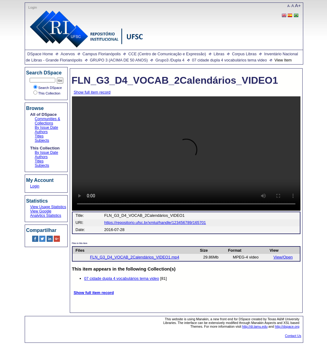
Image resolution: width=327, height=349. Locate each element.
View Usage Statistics (48, 207)
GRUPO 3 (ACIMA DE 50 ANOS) (119, 60)
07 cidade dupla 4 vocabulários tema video (229, 60)
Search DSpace (47, 88)
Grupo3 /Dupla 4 (169, 60)
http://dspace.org (287, 326)
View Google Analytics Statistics (45, 213)
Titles (39, 136)
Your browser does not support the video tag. (186, 153)
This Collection (47, 93)
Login (32, 7)
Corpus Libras (244, 54)
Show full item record (92, 92)
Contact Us (293, 336)
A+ (298, 5)
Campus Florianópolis (101, 54)
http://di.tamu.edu (254, 326)
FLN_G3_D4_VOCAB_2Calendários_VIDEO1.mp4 (134, 257)
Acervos (68, 54)
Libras (219, 54)
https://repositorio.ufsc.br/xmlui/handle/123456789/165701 (155, 222)
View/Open (283, 257)
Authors (41, 132)
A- (289, 6)
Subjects (42, 140)
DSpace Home (40, 54)
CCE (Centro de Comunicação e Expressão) (167, 54)
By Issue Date (46, 127)
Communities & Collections (47, 121)
